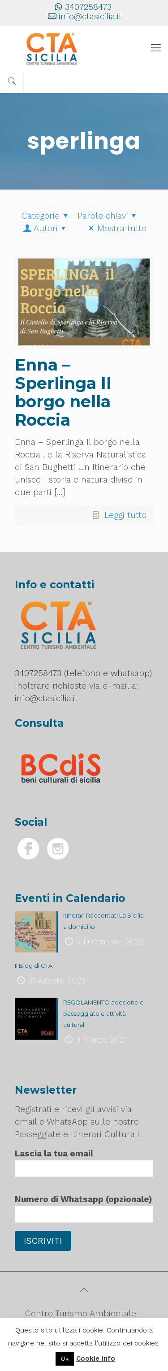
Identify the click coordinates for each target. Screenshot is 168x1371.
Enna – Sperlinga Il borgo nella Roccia (63, 392)
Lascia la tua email (84, 1162)
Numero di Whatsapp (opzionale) (84, 1208)
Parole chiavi (109, 216)
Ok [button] (65, 1358)
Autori (45, 228)
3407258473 (88, 7)
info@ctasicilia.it (90, 16)
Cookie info (95, 1358)
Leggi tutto (125, 515)
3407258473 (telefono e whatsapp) (83, 673)
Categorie (47, 216)
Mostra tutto (115, 228)
